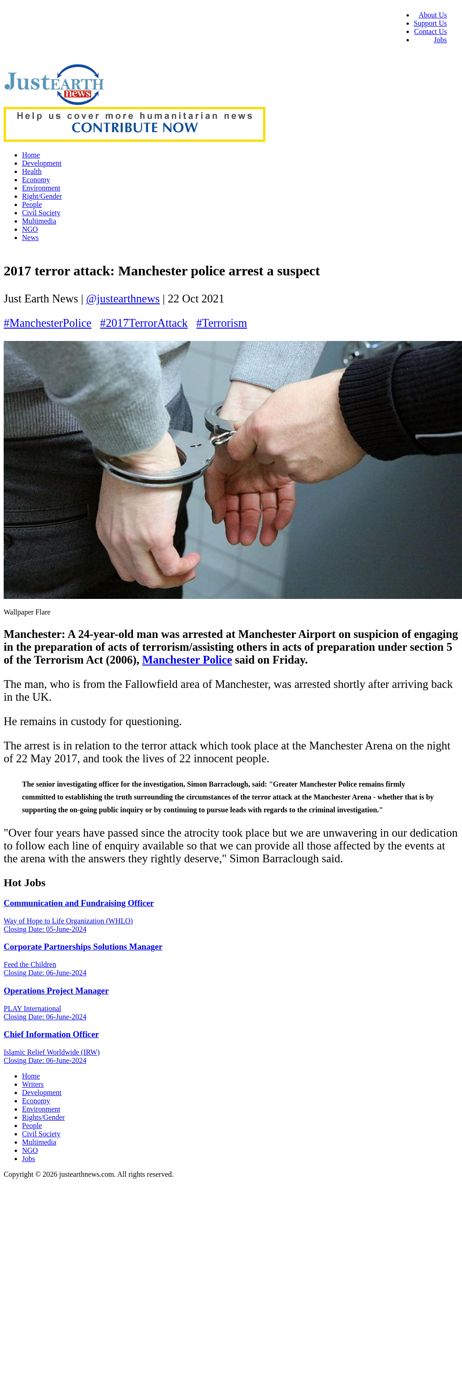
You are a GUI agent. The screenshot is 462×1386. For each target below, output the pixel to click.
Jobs (440, 40)
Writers (33, 1084)
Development (41, 163)
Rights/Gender (43, 1117)
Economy (36, 180)
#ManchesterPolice (48, 323)
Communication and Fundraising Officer (79, 903)
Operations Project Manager (56, 990)
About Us (432, 15)
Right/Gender (42, 196)
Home (31, 155)
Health (32, 171)
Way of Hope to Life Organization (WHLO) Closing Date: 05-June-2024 (68, 925)
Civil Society (41, 213)
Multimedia (39, 221)
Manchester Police (187, 660)
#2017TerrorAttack (143, 323)
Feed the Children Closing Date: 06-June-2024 (45, 969)
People (32, 204)
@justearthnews (123, 298)
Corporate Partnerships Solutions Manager (83, 946)
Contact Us (430, 31)
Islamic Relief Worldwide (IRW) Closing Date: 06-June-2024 (51, 1056)
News (30, 237)
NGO (30, 229)
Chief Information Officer (51, 1034)
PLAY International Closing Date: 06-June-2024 (45, 1013)
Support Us (430, 23)
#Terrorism (221, 323)
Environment (41, 188)
